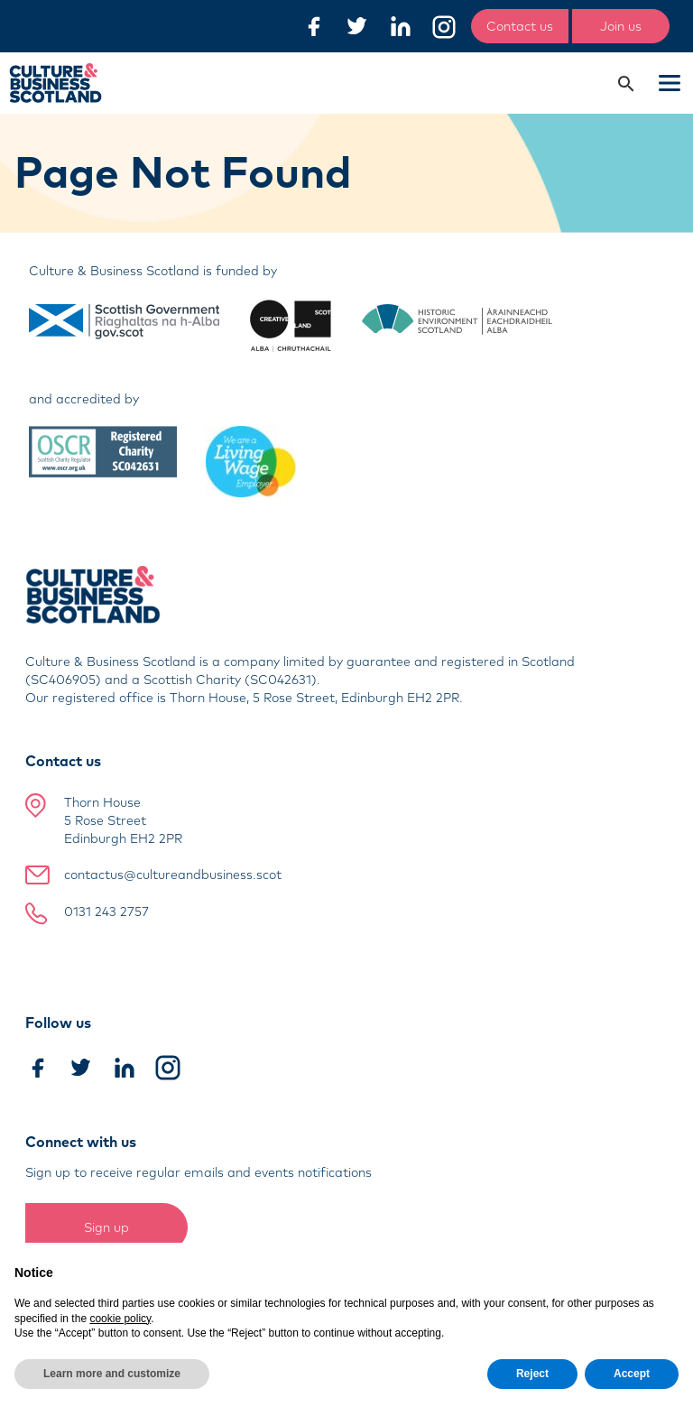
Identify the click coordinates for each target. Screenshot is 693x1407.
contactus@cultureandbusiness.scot (173, 874)
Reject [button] (532, 1373)
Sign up (106, 1227)
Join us (621, 26)
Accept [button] (632, 1373)
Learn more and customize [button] (111, 1373)
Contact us (519, 26)
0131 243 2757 (106, 911)
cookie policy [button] (120, 1318)
